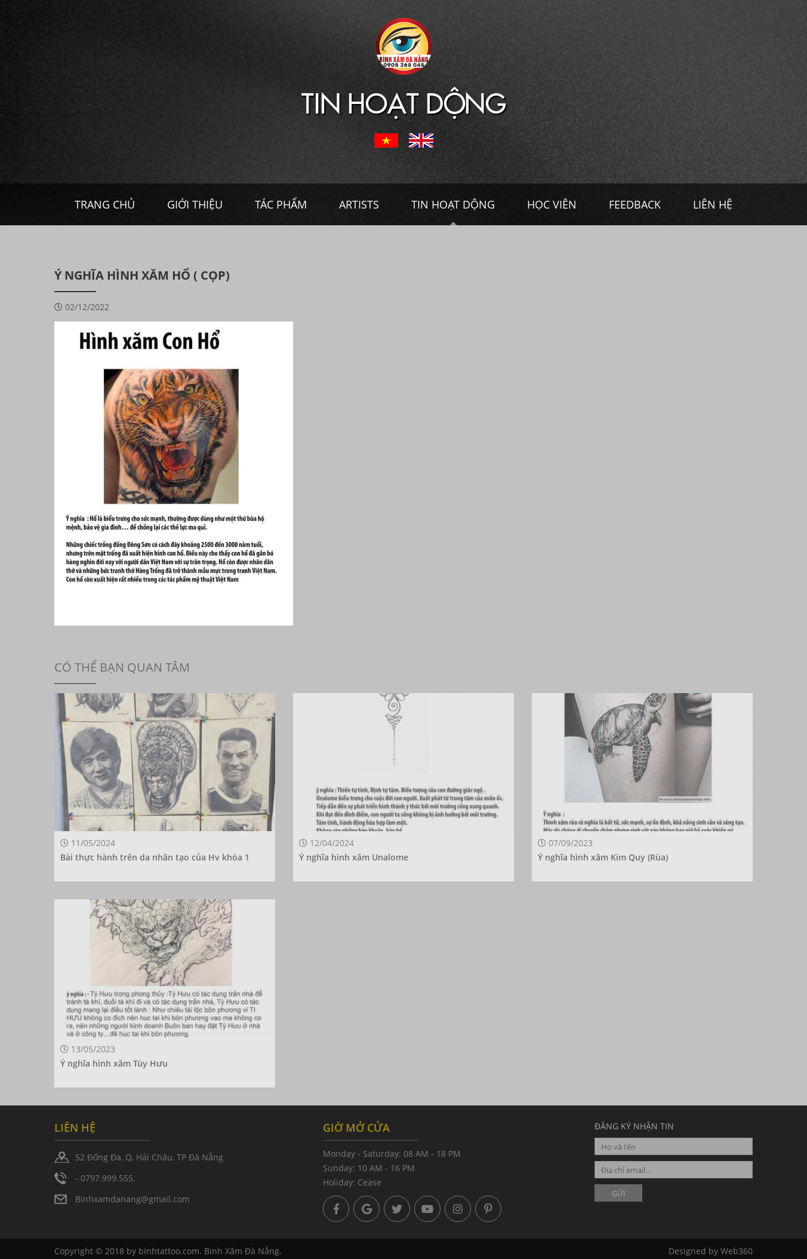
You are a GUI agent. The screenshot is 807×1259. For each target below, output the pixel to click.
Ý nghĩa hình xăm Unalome (353, 857)
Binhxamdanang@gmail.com (132, 1199)
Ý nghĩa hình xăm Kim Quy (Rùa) (603, 857)
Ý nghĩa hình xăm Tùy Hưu (114, 1063)
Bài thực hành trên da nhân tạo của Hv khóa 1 (155, 857)
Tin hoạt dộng (453, 204)
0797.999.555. (108, 1178)
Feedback (635, 204)
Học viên (552, 204)
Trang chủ (105, 204)
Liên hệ (712, 204)
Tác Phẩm (281, 204)
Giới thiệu (195, 204)
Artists (359, 204)
